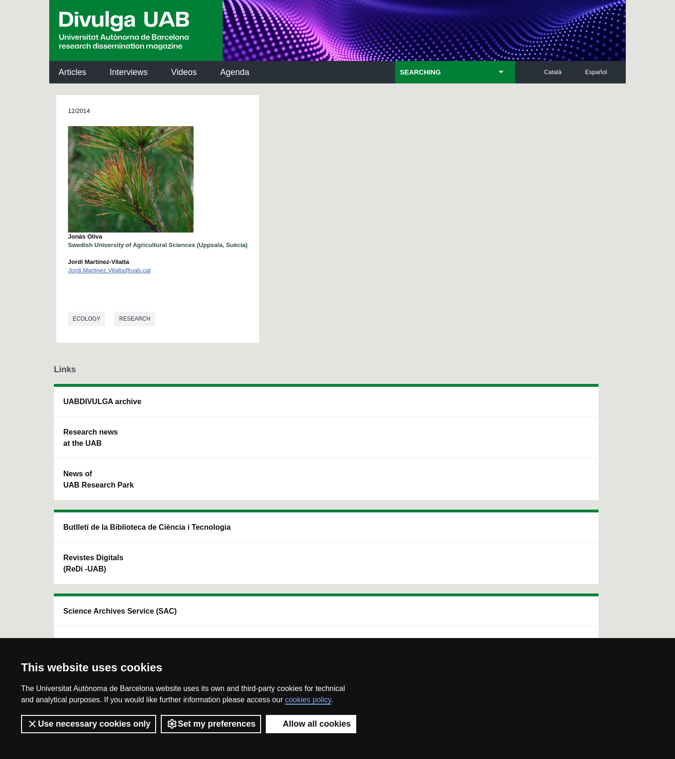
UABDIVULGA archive (102, 402)
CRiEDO (418, 496)
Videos (184, 72)
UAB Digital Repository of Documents (331, 448)
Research (134, 319)
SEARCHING (420, 72)
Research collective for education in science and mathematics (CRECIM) (448, 454)
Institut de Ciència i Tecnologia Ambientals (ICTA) (557, 454)
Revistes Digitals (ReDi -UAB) (207, 448)
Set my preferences (210, 723)
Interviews (129, 72)
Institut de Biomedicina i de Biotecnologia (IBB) (560, 501)
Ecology (86, 319)
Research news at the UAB (90, 437)
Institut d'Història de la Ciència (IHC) (444, 407)
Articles (72, 72)
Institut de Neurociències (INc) (561, 407)
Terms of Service (187, 623)
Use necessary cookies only (88, 723)
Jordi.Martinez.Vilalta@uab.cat (109, 270)
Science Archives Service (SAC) (321, 407)
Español (596, 71)
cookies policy (308, 700)
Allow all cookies (311, 723)
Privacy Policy (316, 615)
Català (553, 71)
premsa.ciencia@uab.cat (389, 563)
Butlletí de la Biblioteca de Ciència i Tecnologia (218, 407)
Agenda (234, 72)
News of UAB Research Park (98, 479)
